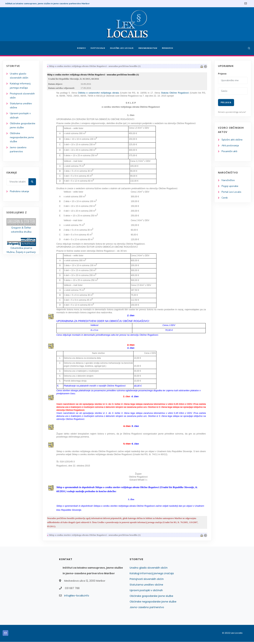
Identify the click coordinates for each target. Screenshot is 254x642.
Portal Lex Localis (231, 192)
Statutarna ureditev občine (146, 585)
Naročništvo (228, 180)
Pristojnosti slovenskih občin (147, 579)
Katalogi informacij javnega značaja (152, 573)
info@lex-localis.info (76, 596)
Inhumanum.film (147, 48)
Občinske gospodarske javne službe (151, 596)
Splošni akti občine (232, 139)
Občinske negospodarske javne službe (22, 137)
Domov (81, 48)
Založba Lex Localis (122, 48)
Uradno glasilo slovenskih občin (149, 568)
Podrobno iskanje (19, 191)
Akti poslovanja (230, 145)
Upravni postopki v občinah (146, 590)
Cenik (225, 197)
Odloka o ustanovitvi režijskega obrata (99, 92)
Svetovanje (97, 48)
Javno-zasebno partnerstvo (147, 607)
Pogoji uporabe (230, 186)
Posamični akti (229, 151)
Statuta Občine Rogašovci (175, 92)
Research (167, 48)
